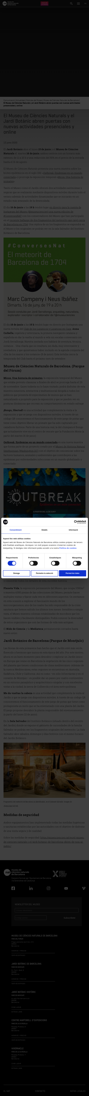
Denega (16, 573)
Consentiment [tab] (16, 530)
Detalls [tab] (44, 530)
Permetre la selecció (44, 573)
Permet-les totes (72, 573)
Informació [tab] (73, 530)
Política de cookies (68, 548)
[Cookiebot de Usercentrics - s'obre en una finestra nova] (73, 522)
